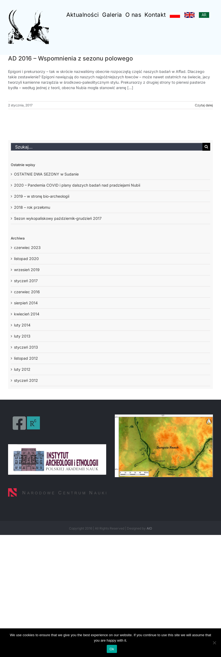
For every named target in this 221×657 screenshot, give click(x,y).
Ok (111, 649)
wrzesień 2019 (27, 269)
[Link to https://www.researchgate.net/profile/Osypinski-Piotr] (33, 423)
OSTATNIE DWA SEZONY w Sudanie (46, 174)
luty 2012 (22, 369)
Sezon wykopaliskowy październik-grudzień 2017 (58, 218)
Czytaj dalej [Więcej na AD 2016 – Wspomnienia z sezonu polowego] (204, 105)
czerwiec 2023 (27, 247)
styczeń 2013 (26, 347)
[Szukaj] (206, 147)
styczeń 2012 (26, 380)
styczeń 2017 (26, 280)
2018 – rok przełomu (32, 207)
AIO (149, 528)
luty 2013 (22, 336)
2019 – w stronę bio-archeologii (41, 196)
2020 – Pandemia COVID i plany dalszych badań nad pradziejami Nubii (77, 185)
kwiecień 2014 (26, 314)
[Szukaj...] (106, 147)
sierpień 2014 (26, 303)
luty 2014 (22, 325)
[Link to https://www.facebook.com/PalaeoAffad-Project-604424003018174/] (19, 423)
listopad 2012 (26, 358)
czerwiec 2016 (27, 291)
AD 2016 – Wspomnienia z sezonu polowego (70, 58)
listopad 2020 (26, 258)
